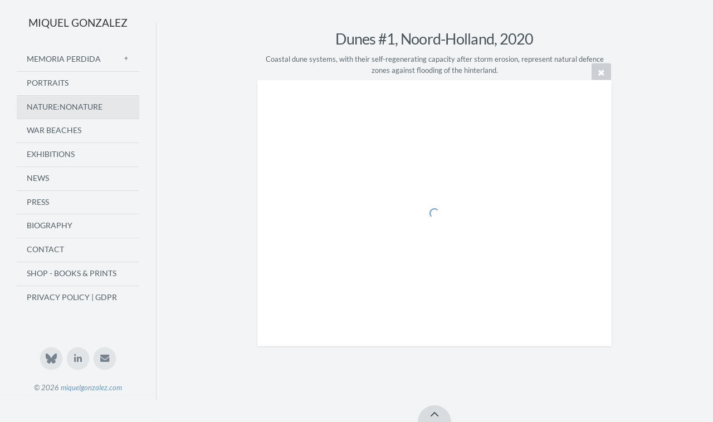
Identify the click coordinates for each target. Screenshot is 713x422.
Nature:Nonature (64, 106)
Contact (45, 249)
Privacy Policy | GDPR (72, 297)
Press (38, 202)
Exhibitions (51, 154)
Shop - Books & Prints (71, 273)
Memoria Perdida (64, 59)
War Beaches (54, 130)
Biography (49, 225)
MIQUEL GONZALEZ (78, 22)
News (38, 178)
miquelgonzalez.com (91, 387)
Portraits (48, 82)
